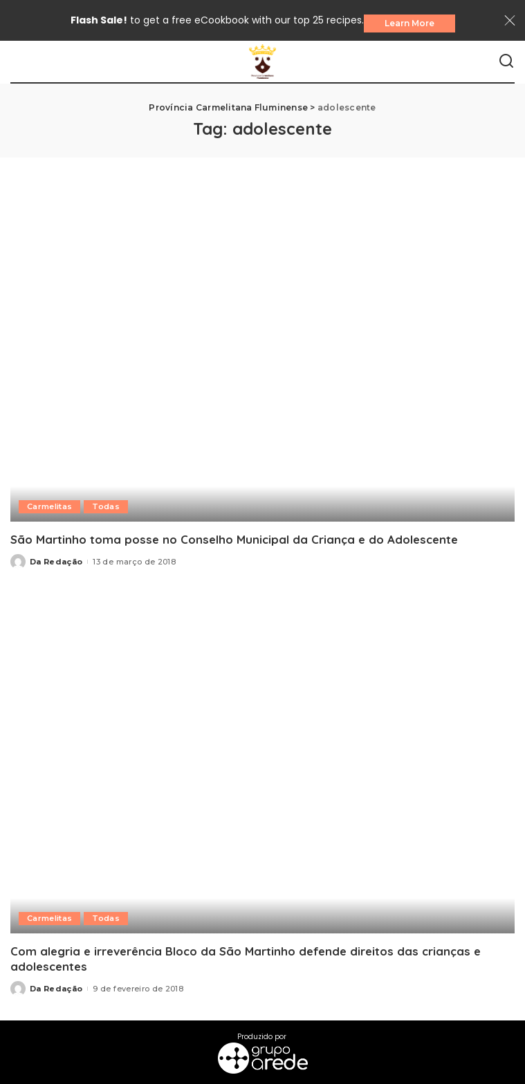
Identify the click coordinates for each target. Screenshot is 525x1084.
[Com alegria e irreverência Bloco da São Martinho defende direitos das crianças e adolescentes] (262, 763)
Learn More (409, 23)
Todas (106, 506)
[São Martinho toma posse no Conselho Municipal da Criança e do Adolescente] (262, 352)
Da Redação (56, 562)
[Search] (506, 61)
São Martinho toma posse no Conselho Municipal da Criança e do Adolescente (234, 539)
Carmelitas (49, 506)
